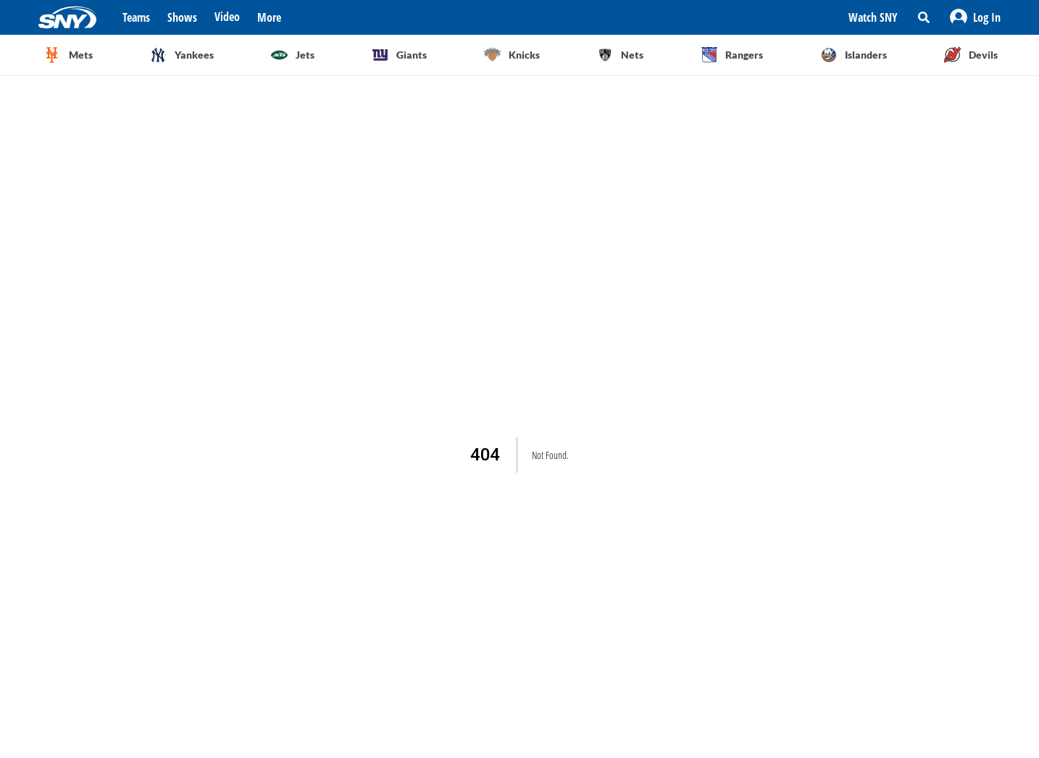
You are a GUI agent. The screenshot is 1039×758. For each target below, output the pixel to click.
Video (227, 17)
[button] (975, 17)
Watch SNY (873, 17)
